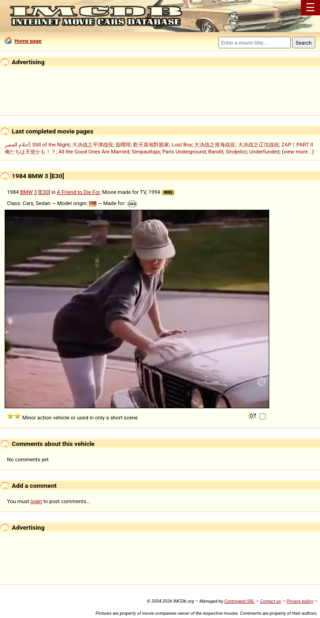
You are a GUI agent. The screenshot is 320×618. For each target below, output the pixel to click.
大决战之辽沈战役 (258, 144)
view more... (298, 151)
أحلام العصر (17, 144)
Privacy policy (299, 601)
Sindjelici (236, 151)
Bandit (215, 151)
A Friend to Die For (78, 192)
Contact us (270, 601)
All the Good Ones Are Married (93, 151)
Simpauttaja (145, 151)
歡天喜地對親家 (151, 144)
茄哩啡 (123, 144)
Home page (23, 41)
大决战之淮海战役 (214, 144)
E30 (44, 192)
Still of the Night (51, 144)
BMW (26, 192)
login (36, 501)
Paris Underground (184, 151)
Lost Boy (182, 144)
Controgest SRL (239, 601)
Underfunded (264, 151)
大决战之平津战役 (92, 144)
